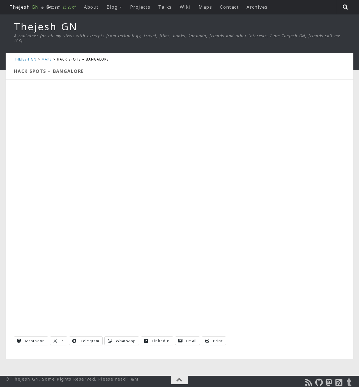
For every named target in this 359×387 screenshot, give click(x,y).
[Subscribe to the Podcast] (309, 382)
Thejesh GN (45, 26)
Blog (112, 7)
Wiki (185, 7)
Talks (165, 7)
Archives (257, 7)
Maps (205, 7)
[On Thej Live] (349, 382)
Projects (140, 7)
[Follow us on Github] (319, 382)
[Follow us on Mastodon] (329, 382)
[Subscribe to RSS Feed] (339, 382)
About (91, 7)
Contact (229, 7)
